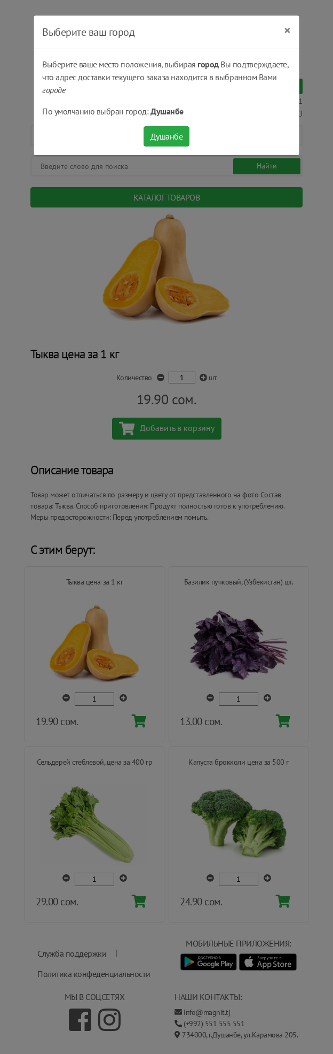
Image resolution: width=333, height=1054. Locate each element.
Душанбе (166, 136)
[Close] (287, 30)
